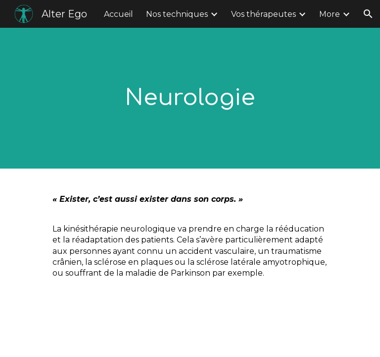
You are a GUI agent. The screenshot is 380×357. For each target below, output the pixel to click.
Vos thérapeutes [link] (263, 14)
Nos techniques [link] (177, 14)
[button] (368, 14)
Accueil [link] (118, 14)
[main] (189, 98)
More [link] (329, 14)
